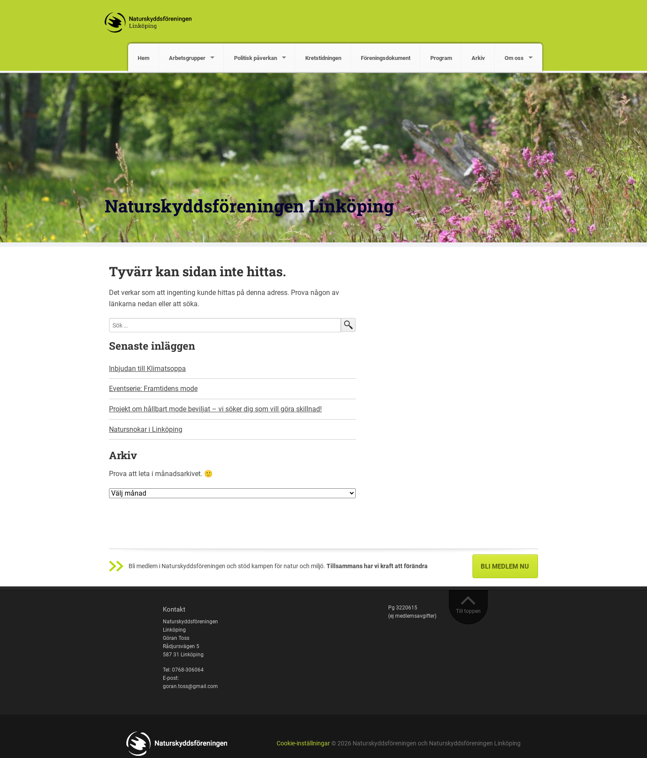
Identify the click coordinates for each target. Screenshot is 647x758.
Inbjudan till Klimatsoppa (147, 368)
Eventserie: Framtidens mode (153, 388)
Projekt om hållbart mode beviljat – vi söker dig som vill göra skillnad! (215, 409)
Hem (143, 58)
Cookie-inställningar (303, 743)
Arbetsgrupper (187, 58)
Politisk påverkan (255, 58)
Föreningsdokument (385, 58)
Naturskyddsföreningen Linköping (249, 205)
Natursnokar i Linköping (145, 429)
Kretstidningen (323, 58)
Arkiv (478, 58)
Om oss (514, 58)
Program (441, 58)
